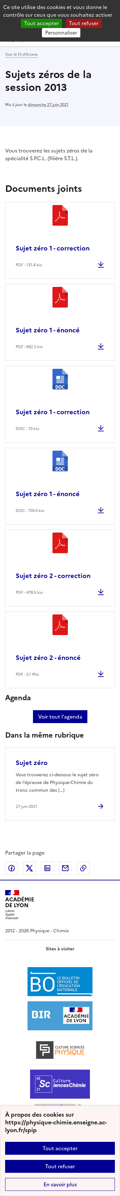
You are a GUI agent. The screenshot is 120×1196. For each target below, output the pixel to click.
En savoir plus (60, 1184)
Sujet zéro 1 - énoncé (48, 330)
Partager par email (65, 868)
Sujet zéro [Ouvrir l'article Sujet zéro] (32, 763)
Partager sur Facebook (11, 868)
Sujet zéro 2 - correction (53, 576)
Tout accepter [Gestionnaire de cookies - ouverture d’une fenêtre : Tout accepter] (41, 23)
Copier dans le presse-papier (83, 868)
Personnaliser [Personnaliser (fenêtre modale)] (61, 32)
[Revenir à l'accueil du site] (19, 904)
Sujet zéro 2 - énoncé (48, 657)
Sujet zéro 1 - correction (53, 248)
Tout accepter (60, 1148)
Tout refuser (60, 1166)
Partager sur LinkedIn (47, 868)
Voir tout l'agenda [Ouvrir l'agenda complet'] (60, 717)
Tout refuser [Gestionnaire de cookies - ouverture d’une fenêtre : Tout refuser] (84, 23)
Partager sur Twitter (29, 868)
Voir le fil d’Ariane (21, 54)
